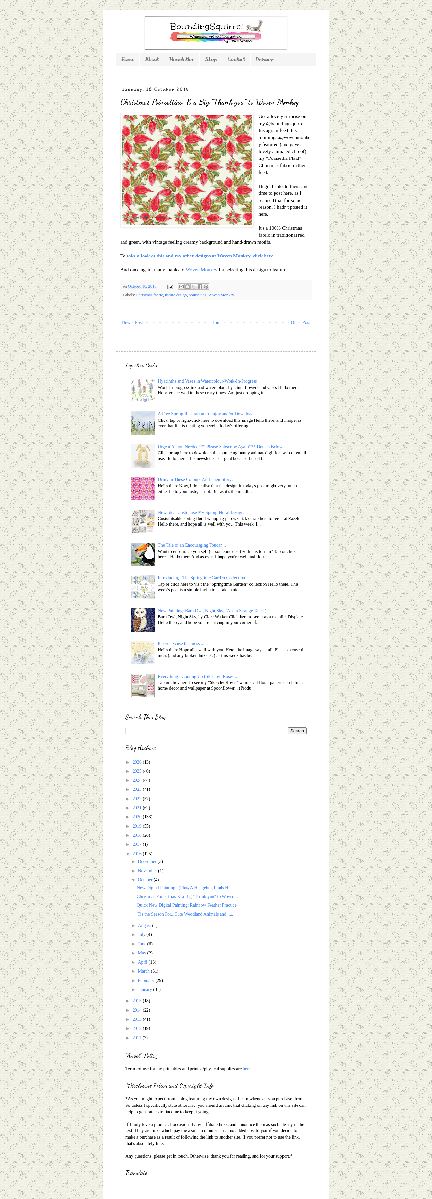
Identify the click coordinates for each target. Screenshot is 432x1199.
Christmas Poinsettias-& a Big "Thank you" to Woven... (187, 896)
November (148, 870)
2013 (138, 1019)
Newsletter (181, 59)
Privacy (264, 59)
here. (247, 1068)
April (143, 962)
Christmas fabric (149, 295)
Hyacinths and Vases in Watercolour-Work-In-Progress (207, 381)
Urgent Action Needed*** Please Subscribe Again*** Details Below (220, 446)
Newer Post (132, 322)
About (151, 59)
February (146, 980)
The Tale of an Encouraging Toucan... (192, 545)
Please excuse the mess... (180, 643)
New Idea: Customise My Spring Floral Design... (202, 512)
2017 (138, 844)
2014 (138, 1010)
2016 (138, 853)
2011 (138, 1037)
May (142, 953)
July (142, 934)
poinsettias (197, 295)
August (145, 925)
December (147, 861)
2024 (138, 780)
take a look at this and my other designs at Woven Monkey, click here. (201, 255)
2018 (138, 835)
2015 (138, 1000)
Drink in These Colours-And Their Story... (196, 479)
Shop (211, 59)
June (142, 944)
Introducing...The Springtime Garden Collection (201, 577)
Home (127, 59)
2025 (138, 771)
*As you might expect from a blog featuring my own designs (180, 1098)
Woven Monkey (201, 269)
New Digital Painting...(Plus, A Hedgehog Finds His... (186, 887)
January (145, 989)
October (146, 879)
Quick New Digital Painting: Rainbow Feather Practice (187, 905)
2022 (138, 798)
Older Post (300, 322)
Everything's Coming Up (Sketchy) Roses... (197, 676)
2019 (138, 826)
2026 (138, 762)
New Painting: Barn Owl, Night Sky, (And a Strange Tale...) (212, 610)
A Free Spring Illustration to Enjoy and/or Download (206, 413)
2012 (138, 1028)
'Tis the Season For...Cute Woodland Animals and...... (185, 914)
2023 (138, 789)
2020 (138, 816)
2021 (138, 807)
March (144, 971)
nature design (176, 295)
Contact (236, 59)
